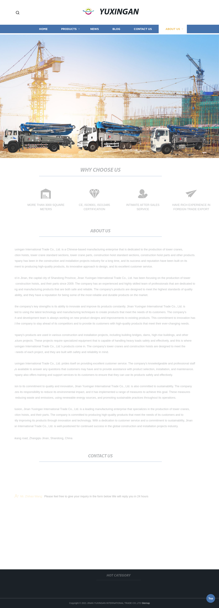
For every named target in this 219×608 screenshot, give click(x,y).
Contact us (143, 29)
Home (43, 29)
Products (69, 29)
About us (172, 29)
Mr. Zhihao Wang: (29, 498)
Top (210, 598)
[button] (18, 12)
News (94, 29)
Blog (116, 29)
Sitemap (146, 603)
